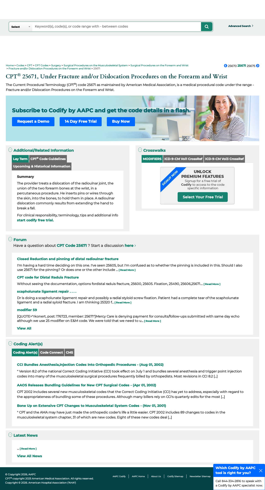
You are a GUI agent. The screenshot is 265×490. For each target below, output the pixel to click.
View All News (29, 456)
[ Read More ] (127, 270)
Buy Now (121, 121)
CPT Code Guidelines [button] (48, 158)
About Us (156, 476)
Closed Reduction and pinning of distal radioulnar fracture (67, 259)
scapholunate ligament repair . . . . (46, 292)
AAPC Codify (119, 476)
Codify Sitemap (175, 476)
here (129, 245)
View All (24, 328)
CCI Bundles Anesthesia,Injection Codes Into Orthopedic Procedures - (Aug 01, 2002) (90, 365)
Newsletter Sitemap (200, 476)
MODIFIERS (152, 159)
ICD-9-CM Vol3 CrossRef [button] (224, 159)
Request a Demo (33, 121)
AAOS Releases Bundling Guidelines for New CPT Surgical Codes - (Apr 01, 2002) (86, 385)
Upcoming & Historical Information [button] (41, 166)
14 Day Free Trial (80, 121)
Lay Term (20, 159)
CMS (69, 352)
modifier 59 (27, 310)
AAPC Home (138, 476)
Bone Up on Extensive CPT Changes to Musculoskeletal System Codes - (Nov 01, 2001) (91, 406)
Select (15, 26)
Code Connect (51, 352)
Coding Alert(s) (25, 352)
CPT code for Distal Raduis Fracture (48, 277)
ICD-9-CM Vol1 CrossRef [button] (183, 159)
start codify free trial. (35, 220)
